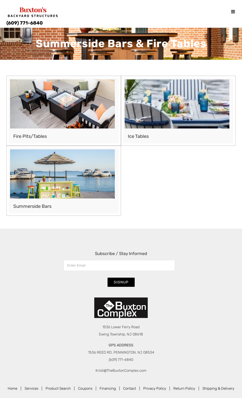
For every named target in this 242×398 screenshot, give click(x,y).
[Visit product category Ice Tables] (178, 110)
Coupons (85, 388)
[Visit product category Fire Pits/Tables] (63, 110)
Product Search (58, 388)
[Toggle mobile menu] (233, 11)
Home (12, 388)
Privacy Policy (154, 388)
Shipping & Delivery (218, 388)
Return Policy (184, 388)
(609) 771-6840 (24, 23)
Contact (129, 388)
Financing (108, 388)
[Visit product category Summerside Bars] (63, 180)
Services (31, 388)
